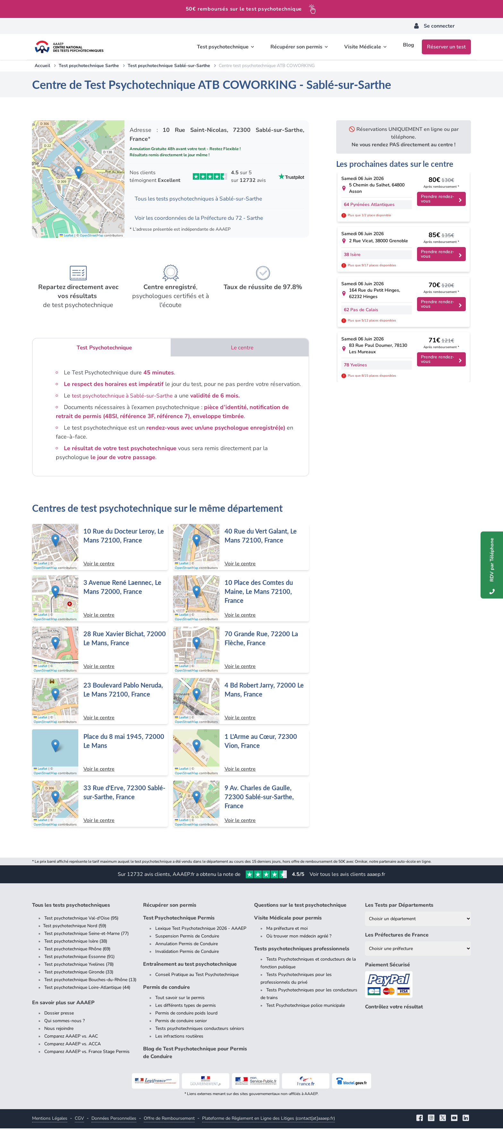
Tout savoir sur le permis (180, 999)
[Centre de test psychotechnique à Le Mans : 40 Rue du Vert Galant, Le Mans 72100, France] (241, 549)
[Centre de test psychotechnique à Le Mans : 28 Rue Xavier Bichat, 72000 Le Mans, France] (100, 651)
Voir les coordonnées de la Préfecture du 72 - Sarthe (203, 219)
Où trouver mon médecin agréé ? (298, 938)
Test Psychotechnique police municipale (305, 1007)
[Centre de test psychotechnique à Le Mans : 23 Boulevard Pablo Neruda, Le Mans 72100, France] (100, 703)
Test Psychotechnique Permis (179, 919)
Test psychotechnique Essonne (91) (79, 958)
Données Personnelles (113, 1120)
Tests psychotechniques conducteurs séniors (199, 1030)
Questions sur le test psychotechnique (300, 906)
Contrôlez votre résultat (394, 1008)
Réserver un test (446, 46)
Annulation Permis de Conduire (186, 945)
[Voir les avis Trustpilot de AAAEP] (217, 176)
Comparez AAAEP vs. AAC (71, 1038)
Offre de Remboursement (169, 1120)
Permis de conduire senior (181, 1022)
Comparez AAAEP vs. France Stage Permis (87, 1053)
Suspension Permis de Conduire (187, 938)
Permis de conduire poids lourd (186, 1015)
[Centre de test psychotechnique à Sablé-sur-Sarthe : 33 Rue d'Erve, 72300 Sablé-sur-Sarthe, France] (100, 805)
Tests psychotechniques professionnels (301, 950)
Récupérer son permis (169, 906)
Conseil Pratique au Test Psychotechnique (197, 976)
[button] (78, 173)
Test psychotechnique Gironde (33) (78, 974)
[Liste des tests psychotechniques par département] (418, 920)
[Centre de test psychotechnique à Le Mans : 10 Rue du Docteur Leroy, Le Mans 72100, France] (100, 549)
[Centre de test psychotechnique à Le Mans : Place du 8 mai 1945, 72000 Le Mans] (100, 754)
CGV (79, 1120)
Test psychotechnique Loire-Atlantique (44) (87, 989)
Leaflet (66, 236)
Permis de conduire (166, 988)
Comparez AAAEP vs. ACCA (72, 1045)
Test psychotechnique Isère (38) (75, 943)
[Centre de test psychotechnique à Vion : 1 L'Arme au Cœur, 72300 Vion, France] (241, 754)
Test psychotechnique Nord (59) (74, 927)
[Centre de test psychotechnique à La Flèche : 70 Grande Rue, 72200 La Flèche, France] (241, 651)
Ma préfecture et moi (287, 930)
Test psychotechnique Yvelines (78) (79, 966)
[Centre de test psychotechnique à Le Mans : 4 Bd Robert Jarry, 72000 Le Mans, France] (241, 703)
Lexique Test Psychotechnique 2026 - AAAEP (200, 930)
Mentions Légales (49, 1120)
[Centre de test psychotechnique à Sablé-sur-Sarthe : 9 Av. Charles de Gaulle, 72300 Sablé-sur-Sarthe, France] (241, 805)
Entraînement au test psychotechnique (190, 965)
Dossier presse (59, 1015)
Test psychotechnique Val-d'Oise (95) (81, 920)
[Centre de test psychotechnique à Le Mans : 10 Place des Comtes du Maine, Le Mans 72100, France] (241, 600)
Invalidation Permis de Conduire (187, 953)
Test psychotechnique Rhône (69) (77, 950)
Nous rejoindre (58, 1030)
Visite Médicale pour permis (288, 919)
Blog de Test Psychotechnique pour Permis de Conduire (195, 1054)
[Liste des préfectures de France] (418, 950)
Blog (408, 46)
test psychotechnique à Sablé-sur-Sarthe (125, 397)
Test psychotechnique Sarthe (89, 66)
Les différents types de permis (185, 1007)
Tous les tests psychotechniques (71, 906)
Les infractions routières (179, 1038)
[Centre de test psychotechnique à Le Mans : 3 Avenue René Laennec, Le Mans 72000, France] (100, 600)
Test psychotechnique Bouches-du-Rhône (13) (90, 981)
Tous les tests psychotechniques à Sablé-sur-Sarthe (203, 199)
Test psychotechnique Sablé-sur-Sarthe (169, 66)
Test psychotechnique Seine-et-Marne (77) (86, 935)
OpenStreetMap (91, 236)
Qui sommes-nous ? (64, 1022)
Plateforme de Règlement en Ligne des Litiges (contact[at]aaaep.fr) (268, 1120)
